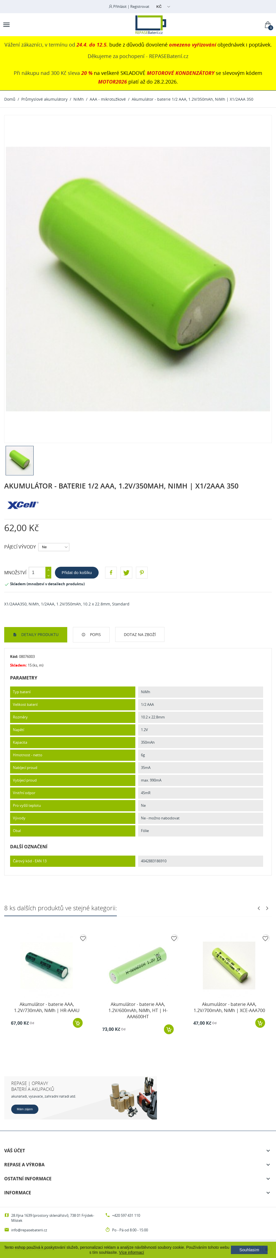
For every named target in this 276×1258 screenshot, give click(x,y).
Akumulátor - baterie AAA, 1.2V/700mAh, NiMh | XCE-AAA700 (229, 1007)
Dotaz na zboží (140, 634)
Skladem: (18, 665)
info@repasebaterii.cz (29, 1229)
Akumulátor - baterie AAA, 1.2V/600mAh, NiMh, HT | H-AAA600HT (138, 1010)
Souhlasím (249, 1249)
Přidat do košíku (77, 572)
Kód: (14, 656)
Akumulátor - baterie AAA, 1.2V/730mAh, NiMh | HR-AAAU (47, 1007)
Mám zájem (25, 1109)
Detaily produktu (39, 634)
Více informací (131, 1252)
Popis (95, 634)
